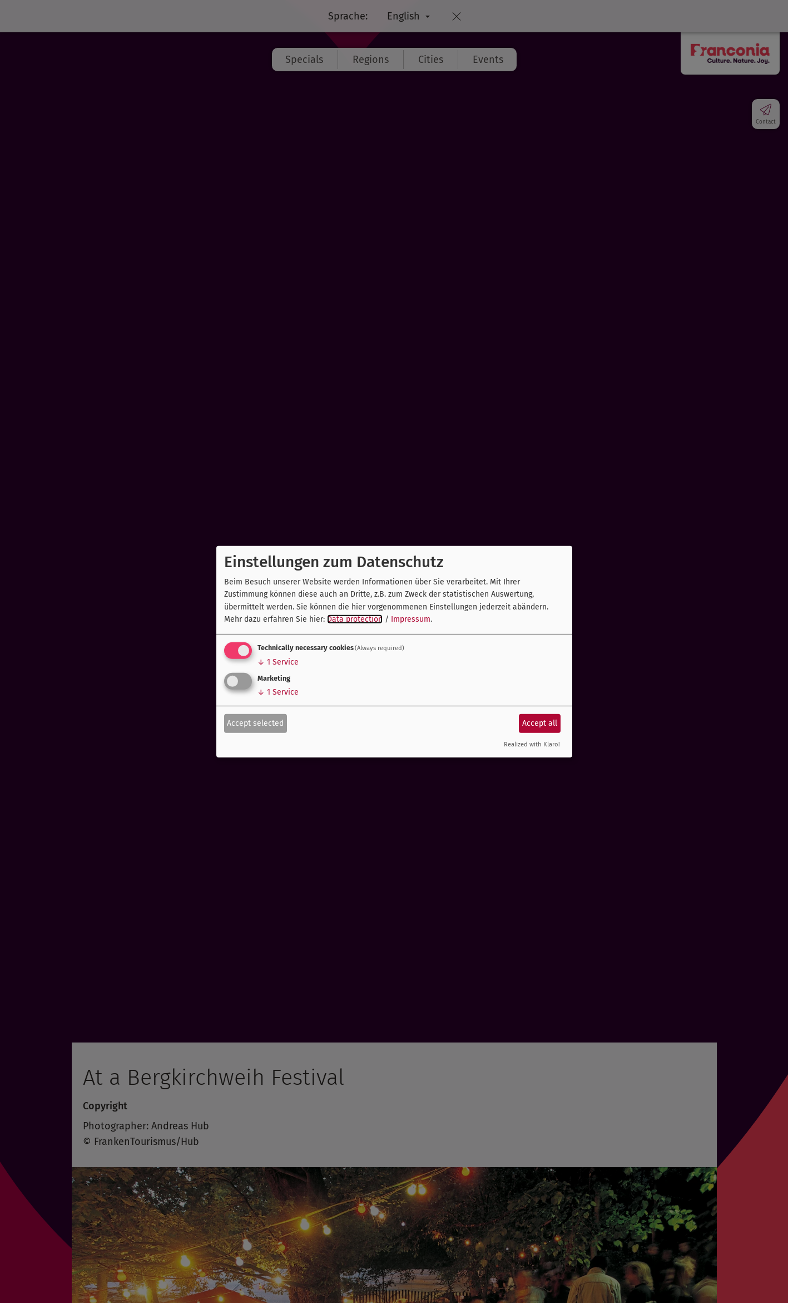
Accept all (539, 723)
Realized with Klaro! (532, 744)
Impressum (410, 619)
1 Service (278, 662)
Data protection (355, 619)
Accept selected (255, 723)
